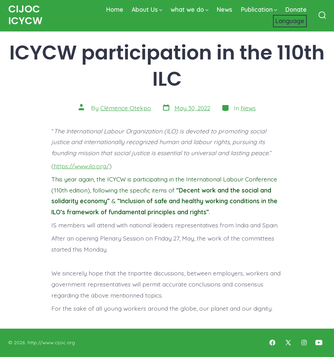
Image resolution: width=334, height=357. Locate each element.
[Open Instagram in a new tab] (304, 342)
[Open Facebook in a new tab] (272, 342)
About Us (147, 9)
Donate (296, 9)
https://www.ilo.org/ (81, 166)
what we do (190, 9)
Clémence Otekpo (125, 108)
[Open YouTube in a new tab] (319, 342)
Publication (259, 9)
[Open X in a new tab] (288, 342)
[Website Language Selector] (290, 21)
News (224, 9)
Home (114, 9)
